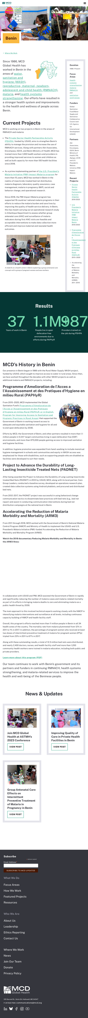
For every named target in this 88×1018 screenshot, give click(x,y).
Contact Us (11, 938)
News (7, 955)
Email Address (10, 862)
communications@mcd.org (29, 1003)
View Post (15, 747)
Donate (8, 967)
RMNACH (73, 90)
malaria (8, 94)
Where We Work (11, 53)
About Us (9, 920)
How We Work (12, 890)
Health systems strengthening (75, 82)
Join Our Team (12, 961)
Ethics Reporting (14, 932)
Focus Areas (11, 884)
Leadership (11, 926)
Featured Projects (15, 896)
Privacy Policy (12, 973)
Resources (10, 902)
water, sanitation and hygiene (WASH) (14, 77)
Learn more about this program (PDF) (22, 657)
